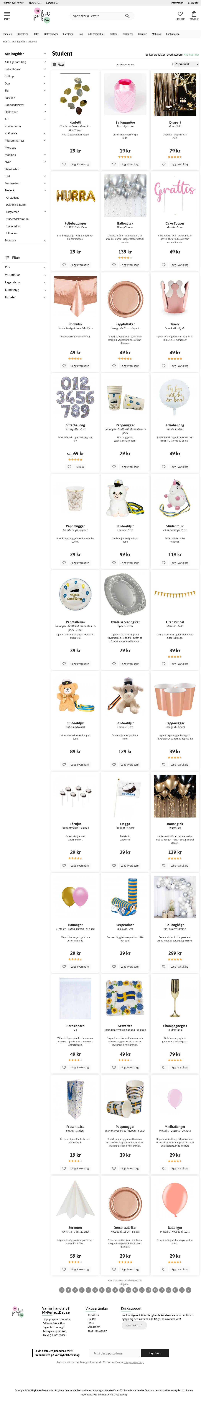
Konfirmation (172, 33)
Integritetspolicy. (134, 1362)
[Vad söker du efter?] (102, 16)
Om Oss (92, 1319)
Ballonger (128, 33)
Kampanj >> (52, 2)
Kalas (36, 33)
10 (128, 1289)
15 (161, 1289)
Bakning (142, 33)
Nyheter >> (35, 2)
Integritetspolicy (97, 1330)
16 (168, 1289)
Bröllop (113, 33)
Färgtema (68, 33)
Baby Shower (51, 33)
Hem (5, 41)
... (182, 1289)
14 (155, 1289)
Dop (81, 33)
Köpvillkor (93, 1315)
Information (177, 2)
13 (148, 1289)
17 (175, 1289)
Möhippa (156, 33)
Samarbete (94, 1327)
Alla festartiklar (96, 33)
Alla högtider (191, 54)
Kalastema (22, 33)
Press (91, 1323)
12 (141, 1289)
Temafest (7, 33)
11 (135, 1289)
